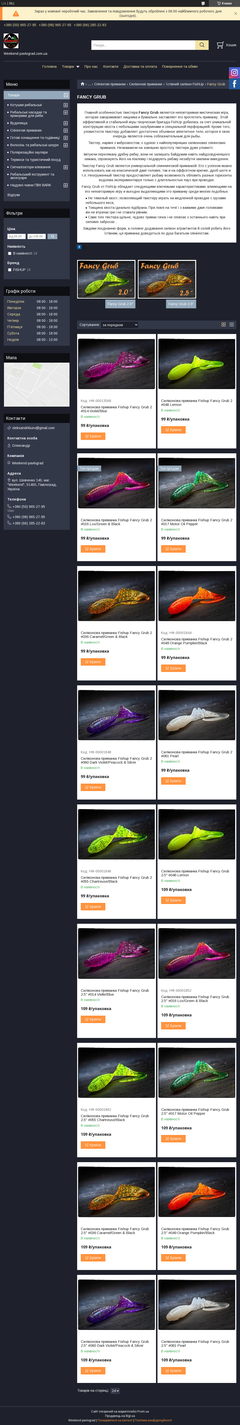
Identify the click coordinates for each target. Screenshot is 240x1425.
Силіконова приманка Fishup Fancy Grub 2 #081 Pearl (196, 754)
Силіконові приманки (145, 84)
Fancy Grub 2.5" (181, 304)
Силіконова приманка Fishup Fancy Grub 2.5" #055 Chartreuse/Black (115, 1118)
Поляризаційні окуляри (29, 152)
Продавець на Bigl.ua (120, 1416)
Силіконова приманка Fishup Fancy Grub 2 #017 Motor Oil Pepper (196, 522)
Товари (68, 66)
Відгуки (13, 195)
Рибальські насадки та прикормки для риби (28, 114)
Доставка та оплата (140, 66)
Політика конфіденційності (153, 1420)
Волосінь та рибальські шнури (34, 145)
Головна (49, 66)
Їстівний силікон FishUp (185, 84)
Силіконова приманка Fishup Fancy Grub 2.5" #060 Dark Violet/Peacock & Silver (115, 1343)
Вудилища (18, 123)
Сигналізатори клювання (30, 167)
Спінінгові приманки (110, 84)
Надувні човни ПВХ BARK (30, 185)
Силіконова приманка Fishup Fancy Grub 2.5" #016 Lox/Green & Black (195, 999)
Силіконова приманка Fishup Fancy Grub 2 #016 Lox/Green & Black (116, 522)
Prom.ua (143, 1411)
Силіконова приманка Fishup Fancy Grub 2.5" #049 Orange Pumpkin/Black (195, 1231)
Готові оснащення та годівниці (35, 138)
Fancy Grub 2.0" (120, 304)
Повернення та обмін (180, 66)
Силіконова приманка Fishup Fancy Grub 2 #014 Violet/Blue (116, 409)
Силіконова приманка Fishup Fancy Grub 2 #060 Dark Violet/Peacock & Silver (116, 760)
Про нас (91, 66)
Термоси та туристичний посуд (35, 160)
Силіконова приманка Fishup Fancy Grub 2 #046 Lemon (196, 403)
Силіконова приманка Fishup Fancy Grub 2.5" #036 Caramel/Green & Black (115, 1231)
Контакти (110, 66)
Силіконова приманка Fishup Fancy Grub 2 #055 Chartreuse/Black (116, 879)
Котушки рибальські (26, 105)
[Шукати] (202, 45)
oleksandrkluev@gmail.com (33, 428)
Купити (95, 436)
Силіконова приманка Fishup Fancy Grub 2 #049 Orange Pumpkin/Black (196, 641)
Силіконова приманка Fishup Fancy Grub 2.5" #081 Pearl (195, 1343)
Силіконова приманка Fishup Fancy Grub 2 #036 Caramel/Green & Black (116, 635)
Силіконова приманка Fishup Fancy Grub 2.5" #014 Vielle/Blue (115, 992)
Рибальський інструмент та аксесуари (32, 176)
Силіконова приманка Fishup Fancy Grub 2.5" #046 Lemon (195, 873)
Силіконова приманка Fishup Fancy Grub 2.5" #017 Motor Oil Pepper (195, 1111)
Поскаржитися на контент (114, 1420)
